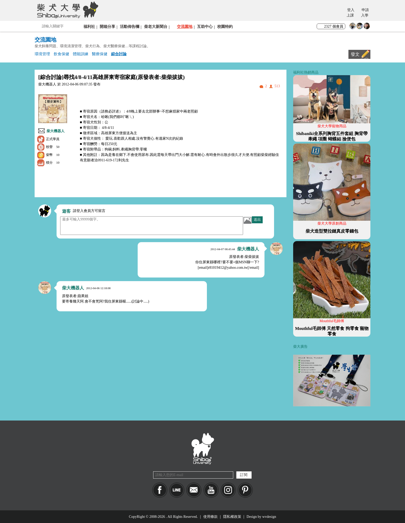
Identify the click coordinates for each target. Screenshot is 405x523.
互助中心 (205, 26)
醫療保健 (99, 54)
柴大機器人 (55, 131)
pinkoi (245, 490)
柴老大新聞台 (155, 26)
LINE (177, 490)
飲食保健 (61, 54)
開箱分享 (107, 26)
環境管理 (42, 54)
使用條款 (210, 517)
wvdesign (269, 517)
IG (228, 490)
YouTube (211, 490)
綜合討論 (119, 54)
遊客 (66, 211)
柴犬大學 (67, 9)
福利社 (89, 26)
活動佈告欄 (129, 26)
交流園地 (184, 26)
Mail (194, 490)
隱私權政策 (232, 517)
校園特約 (225, 26)
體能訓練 (80, 54)
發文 (355, 54)
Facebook (160, 490)
